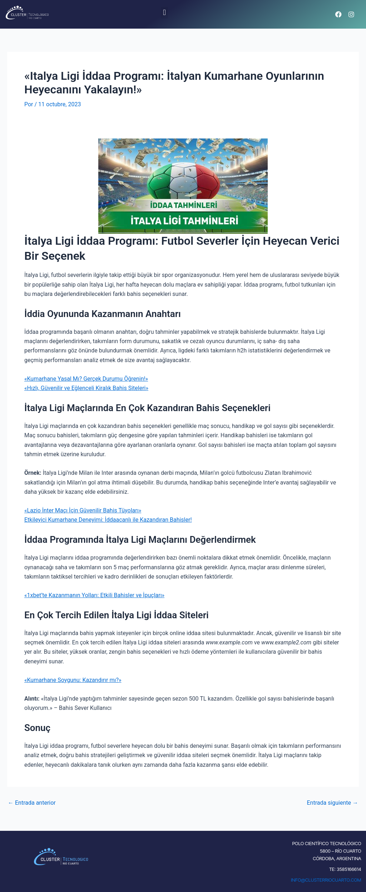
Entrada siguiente (332, 803)
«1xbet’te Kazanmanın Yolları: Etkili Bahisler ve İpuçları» (94, 595)
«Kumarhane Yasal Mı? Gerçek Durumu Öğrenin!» (86, 378)
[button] (164, 13)
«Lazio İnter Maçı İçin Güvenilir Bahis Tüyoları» (82, 510)
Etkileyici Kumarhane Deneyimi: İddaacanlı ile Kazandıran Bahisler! (108, 519)
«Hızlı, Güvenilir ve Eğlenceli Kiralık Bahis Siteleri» (86, 388)
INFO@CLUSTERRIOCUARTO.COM (326, 880)
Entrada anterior (32, 803)
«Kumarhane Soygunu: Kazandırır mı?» (72, 680)
